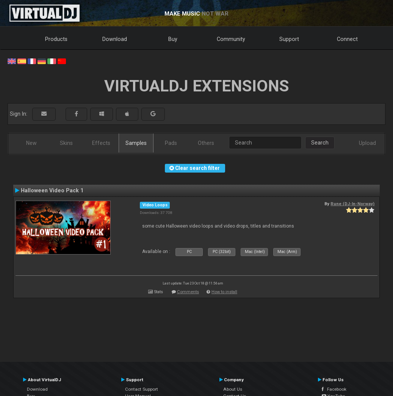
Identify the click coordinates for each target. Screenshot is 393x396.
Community (231, 39)
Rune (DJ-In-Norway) (352, 203)
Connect (347, 39)
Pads (171, 143)
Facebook (334, 389)
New (31, 143)
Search (320, 143)
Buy (172, 39)
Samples (136, 143)
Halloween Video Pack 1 (52, 190)
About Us (232, 389)
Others (206, 143)
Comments (188, 291)
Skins (66, 143)
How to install (224, 291)
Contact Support (141, 389)
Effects (101, 143)
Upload (367, 143)
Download (114, 39)
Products (56, 39)
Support (289, 39)
